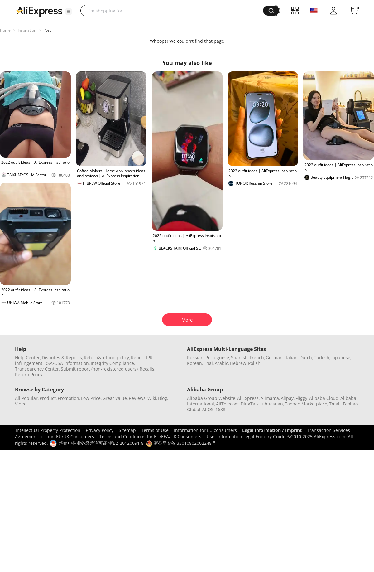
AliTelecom (227, 404)
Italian (291, 358)
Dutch (306, 358)
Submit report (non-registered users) (99, 369)
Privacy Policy (99, 430)
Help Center (27, 358)
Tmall (335, 404)
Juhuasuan (272, 404)
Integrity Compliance (112, 363)
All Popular (26, 398)
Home (5, 30)
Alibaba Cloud (323, 398)
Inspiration (27, 30)
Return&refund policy (106, 358)
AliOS (207, 409)
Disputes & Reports (62, 358)
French (257, 358)
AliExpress (248, 398)
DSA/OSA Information (66, 363)
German (274, 358)
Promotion (68, 398)
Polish (254, 363)
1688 (220, 409)
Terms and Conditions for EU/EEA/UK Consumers (150, 436)
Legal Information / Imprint (272, 430)
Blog (162, 398)
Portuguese (217, 358)
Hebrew (238, 363)
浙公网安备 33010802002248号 (181, 443)
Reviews (137, 398)
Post (47, 30)
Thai (208, 363)
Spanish (239, 358)
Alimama (270, 398)
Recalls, (148, 369)
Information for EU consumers (205, 430)
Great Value (115, 398)
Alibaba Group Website (211, 398)
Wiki (151, 398)
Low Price (91, 398)
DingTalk (250, 404)
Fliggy (301, 398)
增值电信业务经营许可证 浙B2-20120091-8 (101, 443)
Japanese (340, 358)
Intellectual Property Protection (48, 430)
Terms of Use (155, 430)
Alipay (287, 398)
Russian (195, 358)
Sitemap (127, 430)
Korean (194, 363)
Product (48, 398)
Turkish (321, 358)
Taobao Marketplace (306, 404)
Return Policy (28, 374)
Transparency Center (37, 369)
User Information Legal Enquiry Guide (246, 436)
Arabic (221, 363)
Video (20, 404)
